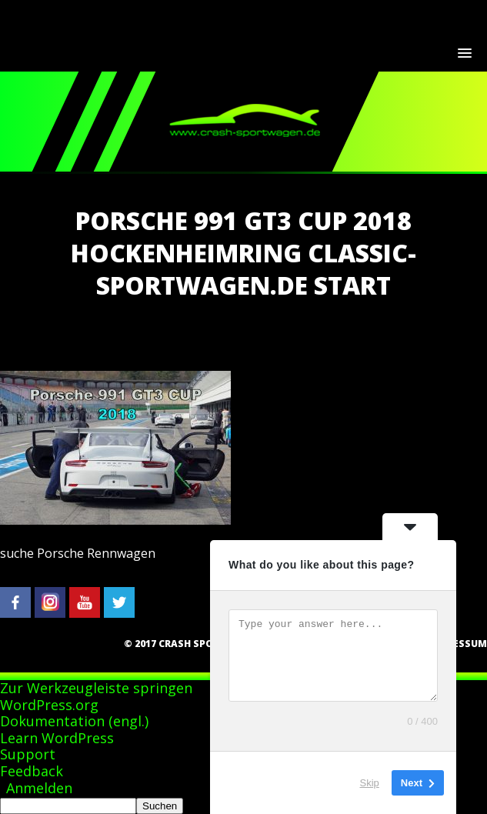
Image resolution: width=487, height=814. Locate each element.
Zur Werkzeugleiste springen (96, 688)
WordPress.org (49, 705)
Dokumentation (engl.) (74, 721)
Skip (369, 783)
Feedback (31, 771)
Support (27, 754)
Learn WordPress (57, 738)
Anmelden (39, 788)
